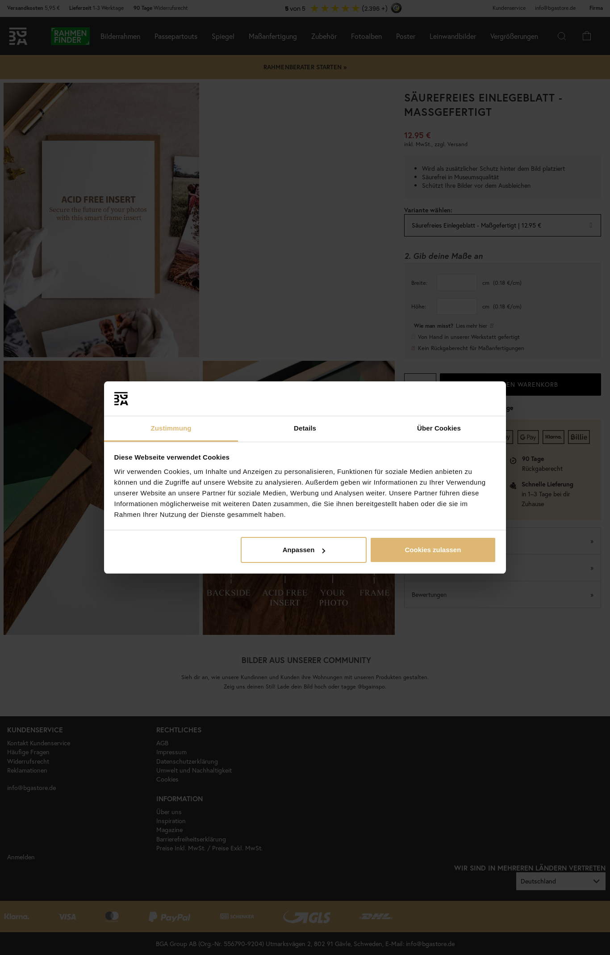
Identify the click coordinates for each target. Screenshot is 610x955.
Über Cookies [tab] (439, 428)
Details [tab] (305, 428)
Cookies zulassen (433, 550)
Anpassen (304, 550)
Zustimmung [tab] (171, 428)
